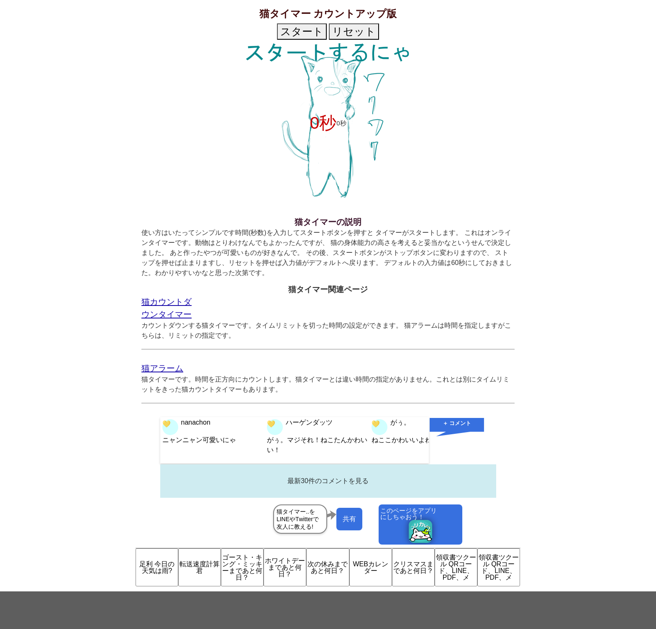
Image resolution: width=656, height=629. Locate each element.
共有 (349, 518)
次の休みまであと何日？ (328, 567)
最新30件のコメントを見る (328, 480)
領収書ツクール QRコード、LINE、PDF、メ (456, 567)
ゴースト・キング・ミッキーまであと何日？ (242, 567)
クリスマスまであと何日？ (413, 567)
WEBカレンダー (370, 567)
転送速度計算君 (199, 567)
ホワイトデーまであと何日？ (285, 567)
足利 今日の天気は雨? (156, 567)
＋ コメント (457, 423)
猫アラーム (162, 368)
